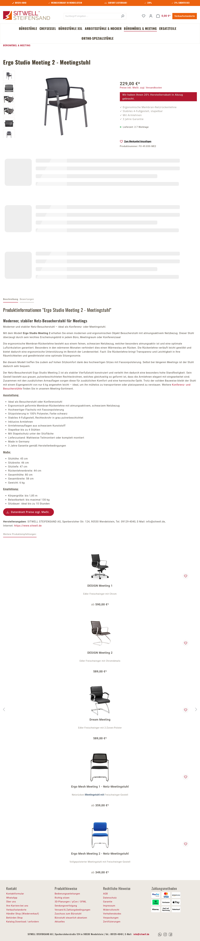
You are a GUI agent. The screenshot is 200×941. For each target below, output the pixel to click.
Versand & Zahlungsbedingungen (72, 910)
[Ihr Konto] (150, 16)
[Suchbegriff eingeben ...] (91, 16)
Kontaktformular (15, 893)
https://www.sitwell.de (28, 525)
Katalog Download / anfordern (22, 921)
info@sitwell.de (141, 934)
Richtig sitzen (62, 897)
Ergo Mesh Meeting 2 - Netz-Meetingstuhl (100, 853)
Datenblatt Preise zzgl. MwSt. (30, 512)
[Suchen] (122, 16)
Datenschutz (110, 897)
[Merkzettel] (143, 16)
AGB (105, 893)
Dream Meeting (100, 719)
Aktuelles (60, 921)
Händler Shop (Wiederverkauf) (22, 913)
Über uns (11, 901)
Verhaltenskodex (112, 913)
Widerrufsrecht (111, 910)
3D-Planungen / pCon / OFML (70, 901)
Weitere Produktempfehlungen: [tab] (20, 534)
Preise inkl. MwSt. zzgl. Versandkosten (141, 87)
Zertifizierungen (111, 921)
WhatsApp (11, 897)
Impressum (109, 905)
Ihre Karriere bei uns (17, 905)
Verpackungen (111, 917)
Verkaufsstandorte (184, 16)
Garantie (107, 901)
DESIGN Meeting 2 (99, 652)
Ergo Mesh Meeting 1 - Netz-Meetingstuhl (100, 786)
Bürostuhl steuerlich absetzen (71, 917)
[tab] (10, 299)
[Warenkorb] (163, 16)
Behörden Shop (14, 917)
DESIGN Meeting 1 (99, 585)
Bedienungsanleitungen (67, 893)
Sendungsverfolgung (66, 905)
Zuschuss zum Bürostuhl (68, 913)
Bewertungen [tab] (27, 299)
